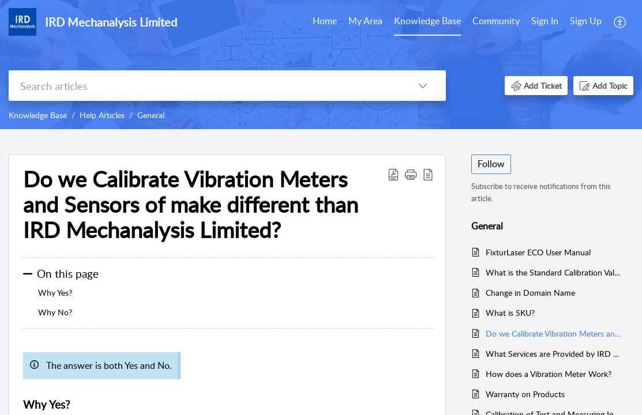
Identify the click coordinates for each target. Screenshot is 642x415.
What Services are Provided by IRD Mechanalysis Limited (554, 353)
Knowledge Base (427, 20)
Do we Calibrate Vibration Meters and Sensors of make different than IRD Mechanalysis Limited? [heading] (190, 204)
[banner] (321, 64)
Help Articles (102, 115)
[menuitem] (325, 22)
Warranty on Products (525, 393)
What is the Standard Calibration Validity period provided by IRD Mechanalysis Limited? (554, 272)
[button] (620, 22)
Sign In (544, 20)
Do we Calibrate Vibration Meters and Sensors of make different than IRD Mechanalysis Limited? (554, 333)
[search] (204, 85)
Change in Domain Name (530, 292)
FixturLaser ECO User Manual (538, 252)
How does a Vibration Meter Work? (548, 373)
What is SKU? (510, 312)
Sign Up (586, 20)
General (150, 115)
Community (496, 20)
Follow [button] (491, 163)
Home (325, 20)
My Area (365, 20)
